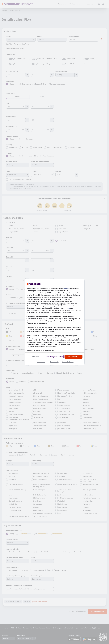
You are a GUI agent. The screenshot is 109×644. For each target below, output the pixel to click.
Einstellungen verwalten (54, 357)
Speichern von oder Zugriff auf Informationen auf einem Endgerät (51, 316)
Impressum (41, 362)
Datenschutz (54, 362)
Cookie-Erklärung (68, 362)
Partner (66, 288)
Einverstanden (73, 357)
